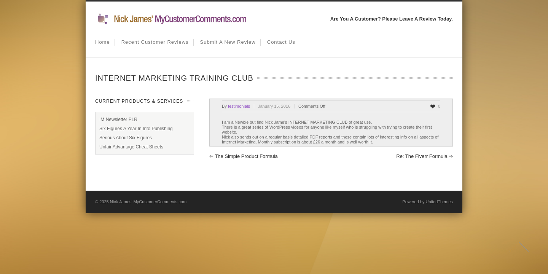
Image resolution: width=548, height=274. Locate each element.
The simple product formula (243, 156)
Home (102, 42)
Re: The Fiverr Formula (424, 156)
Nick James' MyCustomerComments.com (148, 201)
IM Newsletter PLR (118, 119)
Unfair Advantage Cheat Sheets (131, 147)
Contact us (281, 42)
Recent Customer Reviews (155, 42)
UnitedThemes (439, 201)
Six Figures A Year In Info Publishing (136, 128)
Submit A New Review (228, 42)
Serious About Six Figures (125, 137)
